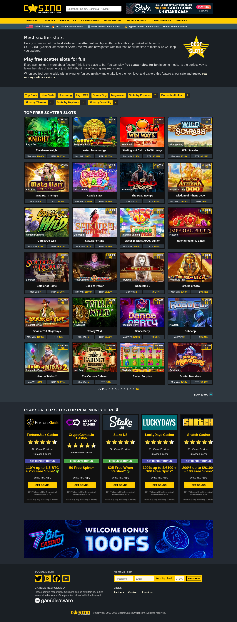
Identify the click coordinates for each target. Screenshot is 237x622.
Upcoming (65, 95)
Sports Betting (136, 20)
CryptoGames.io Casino (81, 436)
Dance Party (142, 331)
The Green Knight (47, 150)
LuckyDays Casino (159, 434)
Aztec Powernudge (94, 150)
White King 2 (142, 285)
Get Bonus (42, 485)
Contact (133, 592)
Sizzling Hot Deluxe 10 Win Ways (142, 150)
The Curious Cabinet (94, 376)
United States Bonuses (175, 26)
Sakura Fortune (94, 240)
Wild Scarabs (190, 150)
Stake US (120, 434)
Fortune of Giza (190, 285)
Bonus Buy (100, 95)
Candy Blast (94, 195)
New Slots (48, 95)
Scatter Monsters (190, 376)
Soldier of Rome (47, 285)
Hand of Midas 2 (47, 376)
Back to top (201, 394)
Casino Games (90, 20)
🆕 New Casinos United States (104, 26)
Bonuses (31, 20)
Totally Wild (94, 331)
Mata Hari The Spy (47, 195)
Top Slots (31, 95)
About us (147, 592)
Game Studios (112, 20)
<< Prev (103, 389)
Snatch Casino (198, 434)
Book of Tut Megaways (47, 331)
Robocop (190, 331)
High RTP (82, 95)
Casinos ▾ (49, 20)
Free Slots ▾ (68, 20)
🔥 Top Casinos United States (67, 26)
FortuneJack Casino (42, 434)
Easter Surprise (142, 376)
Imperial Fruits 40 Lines (190, 240)
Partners (119, 592)
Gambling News (161, 20)
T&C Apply (36, 492)
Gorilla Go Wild (46, 240)
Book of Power (95, 285)
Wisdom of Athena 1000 (190, 195)
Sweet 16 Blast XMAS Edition (142, 240)
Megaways (118, 95)
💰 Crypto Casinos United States (141, 26)
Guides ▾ (181, 20)
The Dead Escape (142, 195)
